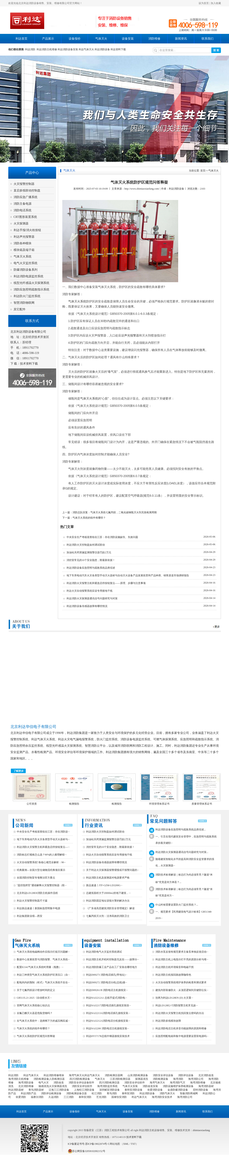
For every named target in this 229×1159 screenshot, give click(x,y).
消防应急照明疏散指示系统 (31, 289)
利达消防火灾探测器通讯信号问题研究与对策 (92, 598)
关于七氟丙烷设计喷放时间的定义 (36, 990)
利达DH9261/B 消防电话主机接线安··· (107, 990)
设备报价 (75, 38)
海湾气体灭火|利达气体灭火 (84, 1075)
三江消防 (69, 1097)
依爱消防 (21, 1097)
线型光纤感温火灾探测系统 (31, 283)
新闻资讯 (181, 38)
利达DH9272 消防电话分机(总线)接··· (106, 982)
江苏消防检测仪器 (120, 1078)
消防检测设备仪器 (76, 1093)
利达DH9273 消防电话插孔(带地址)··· (106, 974)
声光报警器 (131, 335)
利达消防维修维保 (54, 1075)
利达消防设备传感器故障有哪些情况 (87, 606)
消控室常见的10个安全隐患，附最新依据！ (91, 560)
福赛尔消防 (37, 1097)
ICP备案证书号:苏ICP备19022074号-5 (88, 1143)
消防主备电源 (22, 203)
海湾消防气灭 (177, 1082)
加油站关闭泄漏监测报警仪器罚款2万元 (89, 552)
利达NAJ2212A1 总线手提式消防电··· (106, 997)
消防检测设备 (160, 1078)
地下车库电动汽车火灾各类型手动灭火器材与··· (43, 839)
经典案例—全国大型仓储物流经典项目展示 (41, 870)
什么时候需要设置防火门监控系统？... (176, 904)
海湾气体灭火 (157, 1082)
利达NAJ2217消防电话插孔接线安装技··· (108, 1005)
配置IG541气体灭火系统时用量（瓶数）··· (40, 967)
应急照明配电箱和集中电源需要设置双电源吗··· (181, 1036)
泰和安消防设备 (133, 1089)
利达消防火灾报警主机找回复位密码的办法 (179, 1013)
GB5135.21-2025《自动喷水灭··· (34, 997)
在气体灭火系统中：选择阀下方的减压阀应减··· (43, 1020)
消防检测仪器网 (114, 1075)
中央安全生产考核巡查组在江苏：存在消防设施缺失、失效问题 (102, 537)
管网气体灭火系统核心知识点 (33, 1005)
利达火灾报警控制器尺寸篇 (32, 900)
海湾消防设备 (26, 1082)
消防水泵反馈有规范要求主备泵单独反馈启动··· (181, 951)
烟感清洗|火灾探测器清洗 (52, 1086)
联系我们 (207, 38)
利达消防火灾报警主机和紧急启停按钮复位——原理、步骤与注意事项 (106, 583)
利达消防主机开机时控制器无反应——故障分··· (112, 959)
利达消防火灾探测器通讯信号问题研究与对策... (181, 852)
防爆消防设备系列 (25, 269)
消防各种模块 (22, 243)
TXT (133, 1143)
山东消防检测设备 (138, 1075)
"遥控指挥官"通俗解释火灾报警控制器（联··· (42, 885)
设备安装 (128, 38)
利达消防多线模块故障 (168, 1020)
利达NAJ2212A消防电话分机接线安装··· (108, 1020)
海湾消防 (178, 1078)
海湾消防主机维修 (18, 1078)
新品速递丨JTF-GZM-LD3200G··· (104, 885)
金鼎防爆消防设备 (178, 1089)
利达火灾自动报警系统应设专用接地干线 (89, 590)
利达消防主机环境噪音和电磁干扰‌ (174, 967)
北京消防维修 (26, 1086)
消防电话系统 (22, 210)
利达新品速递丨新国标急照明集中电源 (38, 908)
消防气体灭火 (167, 1093)
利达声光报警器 (24, 236)
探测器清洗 (141, 1078)
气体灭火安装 (130, 1086)
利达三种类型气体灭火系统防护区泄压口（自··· (43, 974)
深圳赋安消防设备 (109, 1089)
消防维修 (154, 38)
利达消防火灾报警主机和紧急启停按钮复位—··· (43, 847)
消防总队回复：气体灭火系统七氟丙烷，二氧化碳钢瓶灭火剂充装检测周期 (115, 512)
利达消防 (31, 49)
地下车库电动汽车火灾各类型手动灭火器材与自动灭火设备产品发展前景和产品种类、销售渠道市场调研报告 (128, 575)
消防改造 (59, 1082)
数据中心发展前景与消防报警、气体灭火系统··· (43, 959)
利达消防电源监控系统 (28, 276)
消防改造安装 (150, 1086)
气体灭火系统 (22, 256)
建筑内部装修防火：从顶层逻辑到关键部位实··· (181, 990)
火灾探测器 (21, 223)
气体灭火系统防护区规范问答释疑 (36, 1036)
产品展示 (48, 38)
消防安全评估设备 (163, 1075)
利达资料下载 (118, 49)
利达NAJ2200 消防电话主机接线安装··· (107, 1028)
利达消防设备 (102, 49)
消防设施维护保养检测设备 (178, 1086)
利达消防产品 (28, 1093)
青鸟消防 (112, 1093)
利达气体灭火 (86, 49)
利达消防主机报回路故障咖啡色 (173, 974)
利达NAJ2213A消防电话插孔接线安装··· (108, 1013)
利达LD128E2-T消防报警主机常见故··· (176, 1005)
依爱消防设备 (155, 1089)
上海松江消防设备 (84, 1089)
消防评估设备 (185, 1075)
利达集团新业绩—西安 (29, 916)
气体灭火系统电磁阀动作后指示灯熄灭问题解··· (43, 951)
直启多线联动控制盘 (27, 190)
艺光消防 (101, 1097)
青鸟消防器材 (36, 1089)
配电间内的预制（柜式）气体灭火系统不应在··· (43, 982)
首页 (202, 170)
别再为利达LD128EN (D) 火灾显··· (174, 997)
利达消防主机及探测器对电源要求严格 (107, 877)
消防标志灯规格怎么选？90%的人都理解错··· (42, 854)
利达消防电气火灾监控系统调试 (104, 951)
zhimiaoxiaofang (201, 1130)
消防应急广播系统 (25, 197)
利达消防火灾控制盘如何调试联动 (86, 544)
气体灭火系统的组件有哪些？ (89, 517)
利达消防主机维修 (47, 49)
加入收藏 (216, 3)
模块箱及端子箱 (24, 250)
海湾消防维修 (197, 1082)
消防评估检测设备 (51, 1093)
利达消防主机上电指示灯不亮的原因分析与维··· (181, 959)
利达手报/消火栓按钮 (27, 230)
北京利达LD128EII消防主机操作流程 (37, 893)
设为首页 (204, 3)
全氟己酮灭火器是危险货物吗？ (35, 1013)
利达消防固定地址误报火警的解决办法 (107, 900)
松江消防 (97, 1093)
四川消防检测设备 (80, 1078)
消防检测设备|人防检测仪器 (49, 1078)
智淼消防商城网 (189, 1093)
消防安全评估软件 (134, 1082)
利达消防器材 (16, 1089)
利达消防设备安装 (68, 49)
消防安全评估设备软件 (81, 1082)
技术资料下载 (29, 363)
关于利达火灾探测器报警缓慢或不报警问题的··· (112, 870)
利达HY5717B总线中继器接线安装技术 (108, 1036)
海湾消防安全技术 (162, 1097)
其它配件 (20, 309)
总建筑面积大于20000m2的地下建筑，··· (108, 893)
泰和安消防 (128, 1093)
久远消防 (53, 1097)
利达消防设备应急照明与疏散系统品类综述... (180, 829)
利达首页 (21, 38)
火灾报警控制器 (24, 183)
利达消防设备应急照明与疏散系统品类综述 (91, 567)
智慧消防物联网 (24, 302)
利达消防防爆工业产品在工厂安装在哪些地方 (111, 967)
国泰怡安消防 (119, 1097)
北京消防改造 (206, 1075)
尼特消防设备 (200, 1089)
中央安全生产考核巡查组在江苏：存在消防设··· (43, 831)
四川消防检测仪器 (109, 1082)
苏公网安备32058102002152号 (86, 1151)
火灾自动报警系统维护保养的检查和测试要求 (180, 982)
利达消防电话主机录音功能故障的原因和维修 (180, 1028)
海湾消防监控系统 (107, 1086)
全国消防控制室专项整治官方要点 (36, 877)
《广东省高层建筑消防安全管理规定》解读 (110, 908)
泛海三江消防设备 (59, 1089)
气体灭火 (101, 38)
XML (126, 1143)
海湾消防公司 (195, 1078)
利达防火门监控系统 (27, 296)
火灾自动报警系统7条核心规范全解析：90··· (41, 862)
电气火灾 (43, 1082)
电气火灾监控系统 (25, 263)
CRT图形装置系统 (25, 217)
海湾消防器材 (206, 1086)
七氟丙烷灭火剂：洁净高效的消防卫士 (107, 916)
